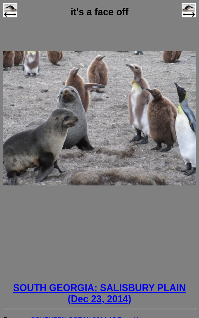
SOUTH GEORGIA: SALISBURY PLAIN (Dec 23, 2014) (99, 293)
